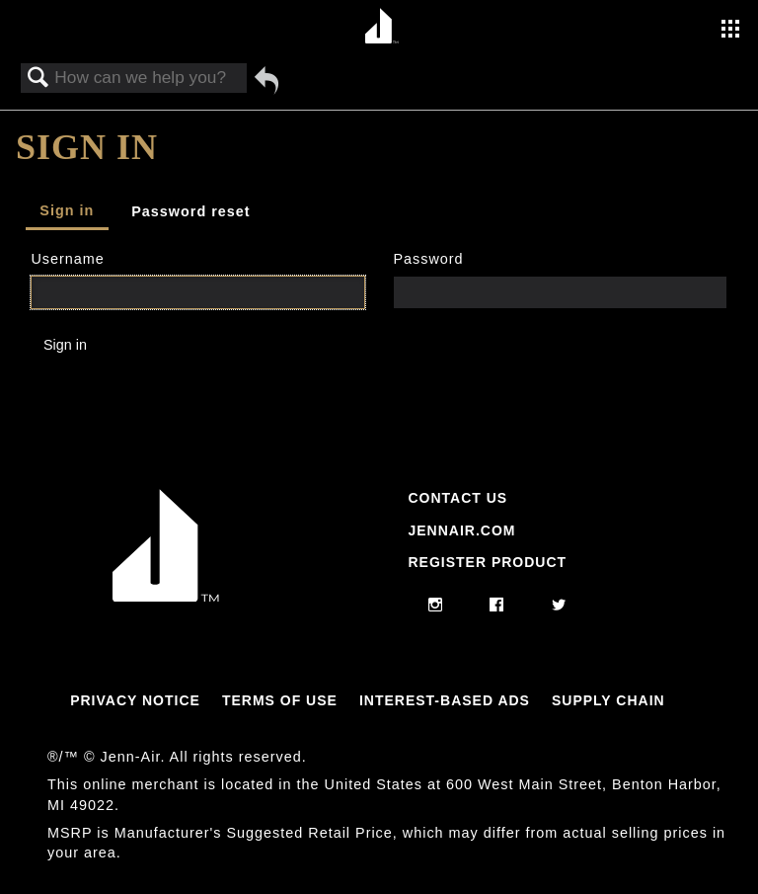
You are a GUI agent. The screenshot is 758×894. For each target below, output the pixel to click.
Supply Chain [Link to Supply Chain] (608, 700)
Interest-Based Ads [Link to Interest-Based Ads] (444, 700)
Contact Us (457, 498)
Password (428, 259)
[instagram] (435, 605)
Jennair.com (461, 530)
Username (67, 259)
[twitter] (559, 605)
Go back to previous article (266, 80)
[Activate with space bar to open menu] (730, 30)
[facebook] (497, 605)
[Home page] (381, 27)
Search (38, 78)
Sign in (66, 210)
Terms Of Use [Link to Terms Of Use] (280, 700)
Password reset (190, 211)
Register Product (487, 562)
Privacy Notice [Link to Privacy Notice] (135, 700)
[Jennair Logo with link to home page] (166, 597)
